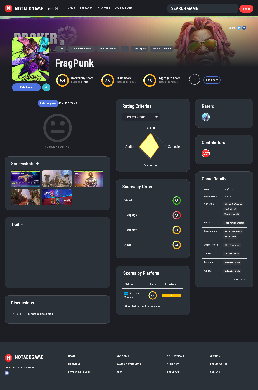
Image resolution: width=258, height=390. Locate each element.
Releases (86, 8)
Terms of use (219, 364)
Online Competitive (233, 231)
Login (246, 8)
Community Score (82, 78)
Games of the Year (128, 364)
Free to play (139, 48)
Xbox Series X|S (231, 214)
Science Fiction (108, 48)
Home (71, 8)
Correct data (239, 279)
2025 (60, 48)
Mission (215, 356)
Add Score (212, 80)
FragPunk (74, 63)
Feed (119, 372)
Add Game (122, 356)
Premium (74, 364)
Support (173, 364)
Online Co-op (230, 236)
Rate (26, 87)
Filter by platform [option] (135, 117)
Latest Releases (79, 372)
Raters (208, 106)
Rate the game (48, 103)
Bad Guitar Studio (162, 48)
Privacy (215, 372)
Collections (123, 8)
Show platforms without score (142, 306)
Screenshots (25, 163)
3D (124, 48)
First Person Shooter (81, 48)
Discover (104, 8)
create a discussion (40, 314)
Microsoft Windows (233, 204)
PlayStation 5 (230, 209)
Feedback (173, 372)
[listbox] (141, 117)
